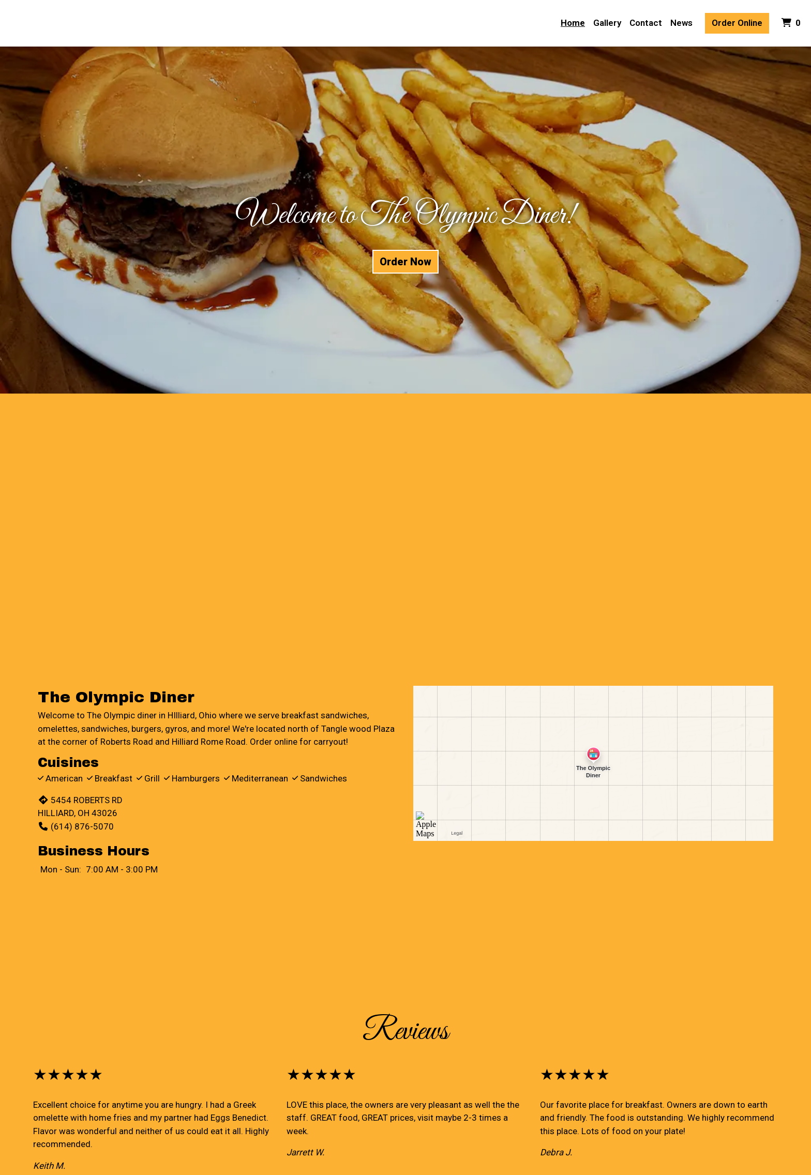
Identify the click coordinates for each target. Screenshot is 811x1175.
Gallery (607, 23)
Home (573, 23)
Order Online (737, 23)
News (681, 23)
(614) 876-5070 (76, 826)
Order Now (405, 261)
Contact (645, 23)
